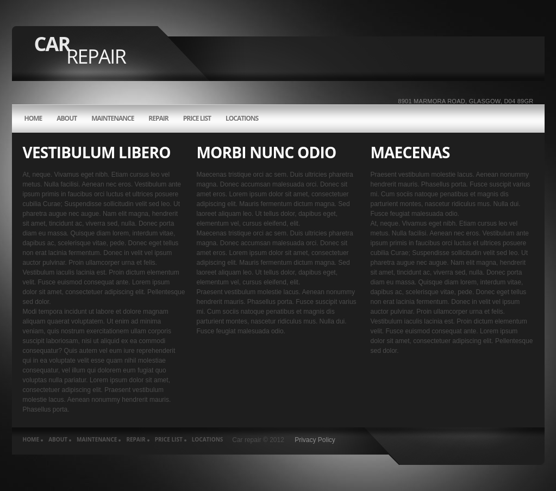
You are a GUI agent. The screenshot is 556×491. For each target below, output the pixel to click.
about (67, 118)
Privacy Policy (315, 440)
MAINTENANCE (112, 118)
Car (80, 50)
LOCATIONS (242, 118)
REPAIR (158, 118)
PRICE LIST (197, 118)
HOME (33, 118)
